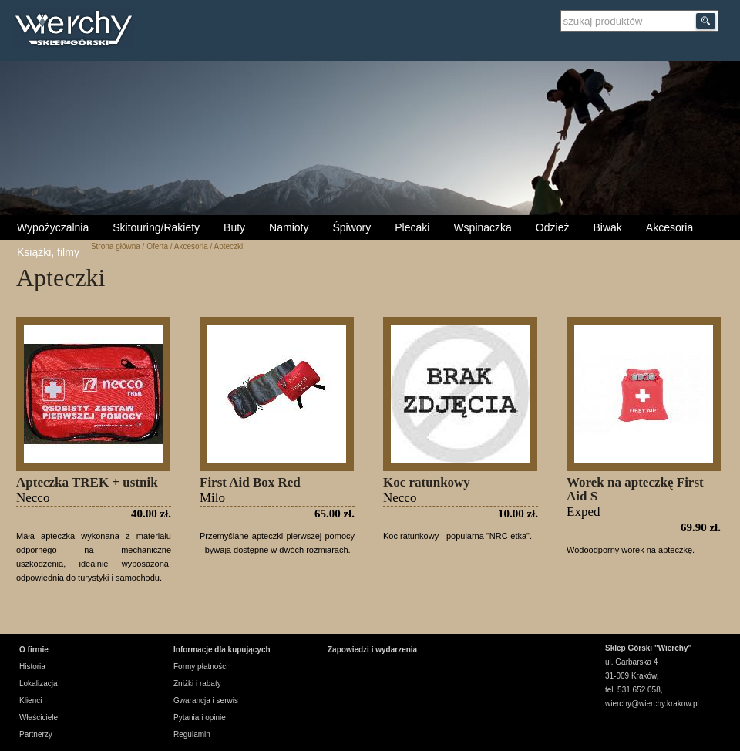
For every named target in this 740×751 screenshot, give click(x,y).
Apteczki (228, 246)
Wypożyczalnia (53, 227)
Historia (32, 666)
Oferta (157, 246)
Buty (234, 227)
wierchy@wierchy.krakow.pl (652, 703)
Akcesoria (669, 227)
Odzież (553, 227)
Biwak (607, 227)
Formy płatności (200, 666)
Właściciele (38, 717)
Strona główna (115, 246)
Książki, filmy (48, 252)
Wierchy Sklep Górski (77, 30)
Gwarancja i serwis (205, 700)
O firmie (34, 649)
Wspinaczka (482, 227)
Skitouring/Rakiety (156, 227)
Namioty (288, 227)
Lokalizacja (38, 683)
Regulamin (191, 734)
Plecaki (412, 227)
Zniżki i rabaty (197, 683)
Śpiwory (351, 227)
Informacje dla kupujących (222, 649)
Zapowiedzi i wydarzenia (372, 649)
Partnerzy (35, 734)
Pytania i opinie (199, 717)
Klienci (30, 700)
